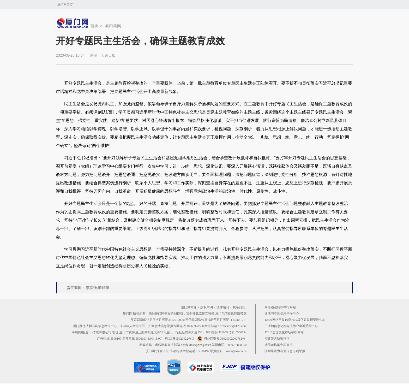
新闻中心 (73, 23)
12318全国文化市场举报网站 (284, 332)
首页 (94, 25)
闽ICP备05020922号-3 (179, 338)
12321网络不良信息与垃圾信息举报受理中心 (295, 320)
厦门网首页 (65, 5)
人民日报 (108, 55)
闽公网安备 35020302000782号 (221, 338)
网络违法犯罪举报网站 (280, 307)
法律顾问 (222, 307)
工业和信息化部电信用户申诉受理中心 (291, 326)
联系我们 (239, 307)
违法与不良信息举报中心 (281, 313)
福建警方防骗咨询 (277, 338)
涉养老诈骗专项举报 (278, 345)
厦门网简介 (189, 307)
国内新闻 (113, 25)
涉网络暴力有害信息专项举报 (284, 351)
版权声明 (206, 307)
